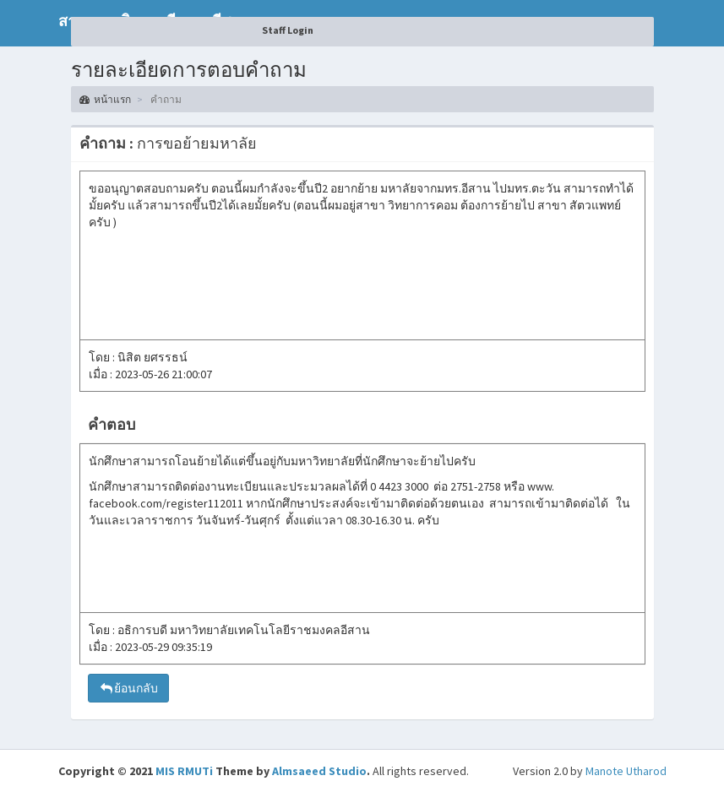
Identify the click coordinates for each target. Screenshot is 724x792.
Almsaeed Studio (319, 770)
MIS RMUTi (184, 770)
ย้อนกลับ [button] (128, 688)
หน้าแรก (105, 99)
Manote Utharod (626, 770)
